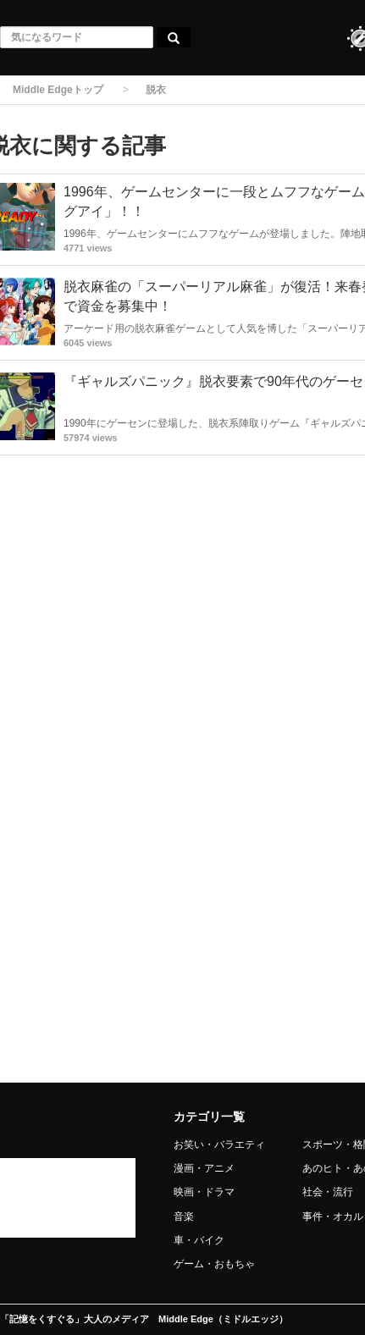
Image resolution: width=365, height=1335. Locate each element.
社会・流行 (327, 1192)
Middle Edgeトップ (58, 90)
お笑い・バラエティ (219, 1144)
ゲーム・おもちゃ (214, 1264)
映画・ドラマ (204, 1192)
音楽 (184, 1216)
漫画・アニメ (204, 1168)
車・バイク (199, 1240)
